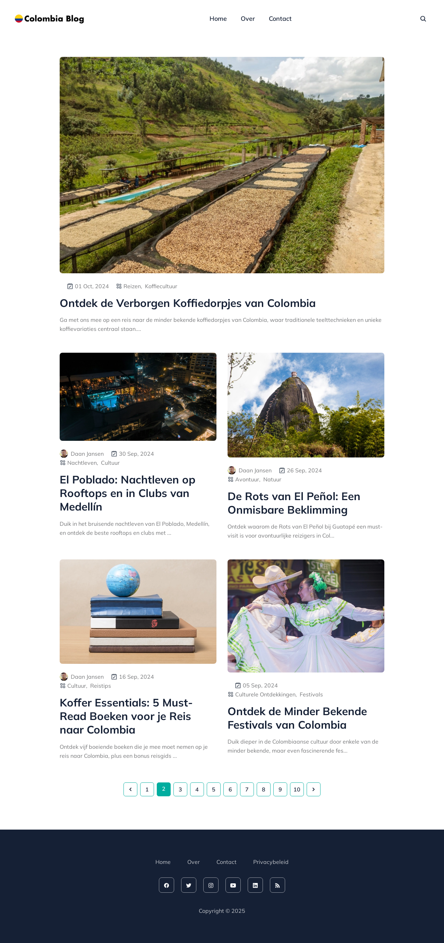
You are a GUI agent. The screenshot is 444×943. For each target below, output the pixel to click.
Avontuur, (248, 479)
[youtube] (233, 885)
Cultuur (110, 462)
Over (248, 19)
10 (296, 789)
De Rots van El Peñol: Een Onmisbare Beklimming (294, 502)
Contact (280, 19)
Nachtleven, (82, 462)
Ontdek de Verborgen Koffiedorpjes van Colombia (188, 303)
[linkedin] (255, 885)
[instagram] (211, 885)
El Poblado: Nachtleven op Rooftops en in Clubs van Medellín (127, 493)
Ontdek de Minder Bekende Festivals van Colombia (297, 717)
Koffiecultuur (161, 286)
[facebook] (166, 885)
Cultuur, (77, 685)
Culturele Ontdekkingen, (266, 694)
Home (218, 19)
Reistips (100, 685)
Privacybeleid (271, 861)
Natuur (272, 479)
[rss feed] (277, 885)
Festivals (311, 694)
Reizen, (132, 286)
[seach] (423, 18)
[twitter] (188, 885)
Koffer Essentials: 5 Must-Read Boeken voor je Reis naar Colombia (126, 716)
